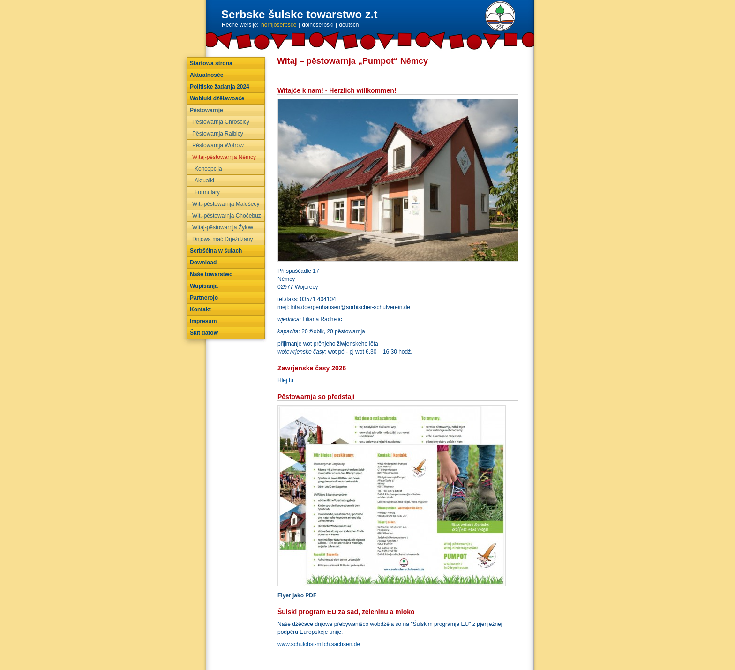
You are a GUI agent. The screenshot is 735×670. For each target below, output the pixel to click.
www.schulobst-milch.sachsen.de (319, 644)
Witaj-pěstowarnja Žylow (222, 227)
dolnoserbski (317, 25)
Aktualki (204, 180)
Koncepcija (208, 169)
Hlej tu (285, 380)
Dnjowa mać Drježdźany (222, 239)
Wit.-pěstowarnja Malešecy (225, 204)
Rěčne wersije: (240, 25)
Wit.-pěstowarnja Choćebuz (226, 215)
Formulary (207, 192)
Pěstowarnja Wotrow (218, 145)
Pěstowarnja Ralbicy (217, 133)
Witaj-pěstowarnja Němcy (224, 157)
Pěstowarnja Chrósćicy (220, 122)
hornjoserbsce (278, 25)
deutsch (349, 25)
